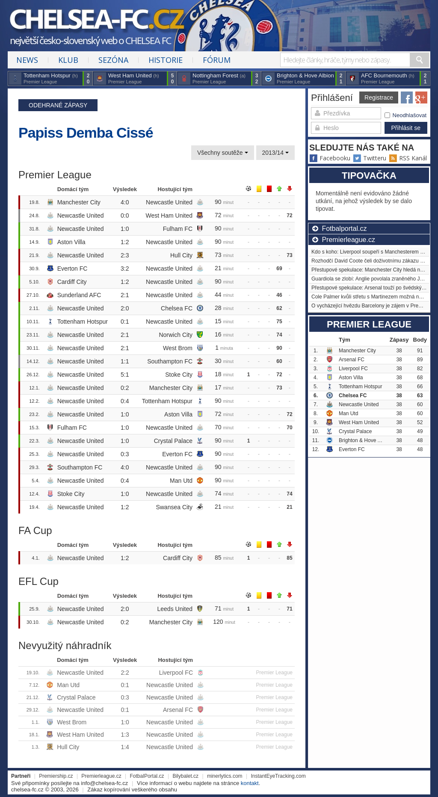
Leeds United (174, 608)
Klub (68, 60)
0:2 (125, 387)
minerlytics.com (225, 776)
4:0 (125, 202)
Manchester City (79, 202)
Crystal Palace (173, 440)
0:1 (125, 321)
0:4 (125, 401)
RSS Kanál (408, 158)
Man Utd (181, 480)
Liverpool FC (176, 672)
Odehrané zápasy (58, 105)
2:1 (125, 295)
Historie (165, 60)
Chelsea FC (176, 308)
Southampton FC (169, 361)
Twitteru (369, 158)
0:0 (125, 215)
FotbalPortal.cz (147, 776)
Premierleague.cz (101, 776)
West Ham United (169, 215)
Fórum (217, 60)
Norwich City (175, 334)
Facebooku (329, 158)
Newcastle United (169, 202)
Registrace (378, 97)
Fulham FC (177, 228)
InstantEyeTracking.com (278, 776)
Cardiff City (72, 281)
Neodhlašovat (406, 115)
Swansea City (174, 507)
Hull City (181, 255)
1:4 (125, 747)
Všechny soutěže (222, 152)
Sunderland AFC (79, 295)
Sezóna (113, 60)
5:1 (125, 374)
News (27, 60)
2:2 (125, 672)
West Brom (177, 348)
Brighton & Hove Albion (365, 440)
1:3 (125, 734)
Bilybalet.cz (185, 776)
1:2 (125, 242)
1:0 (125, 228)
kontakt (250, 783)
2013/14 (275, 152)
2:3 (125, 255)
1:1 (125, 361)
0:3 (125, 454)
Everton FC (72, 268)
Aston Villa (71, 242)
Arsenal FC (178, 709)
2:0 (125, 308)
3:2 (125, 268)
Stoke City (178, 374)
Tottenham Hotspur (82, 321)
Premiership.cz (56, 776)
